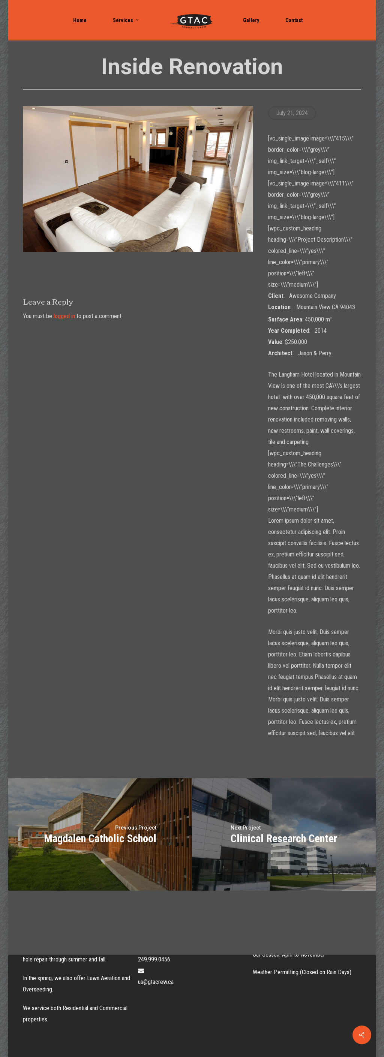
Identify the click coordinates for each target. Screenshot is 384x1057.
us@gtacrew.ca (156, 981)
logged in (64, 316)
